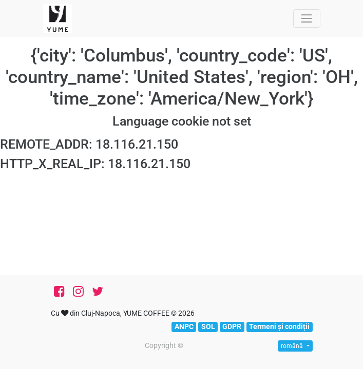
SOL (208, 326)
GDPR (231, 326)
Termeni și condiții (279, 326)
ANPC (184, 326)
